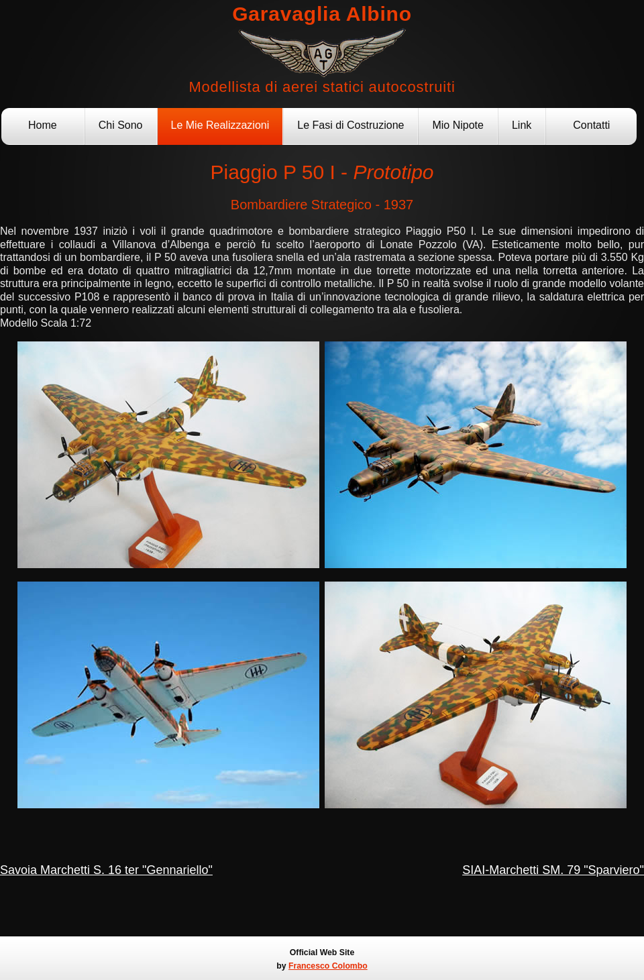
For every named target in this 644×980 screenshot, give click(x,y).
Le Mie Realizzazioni (220, 125)
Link (521, 125)
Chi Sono (121, 125)
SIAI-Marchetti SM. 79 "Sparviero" (553, 870)
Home (42, 125)
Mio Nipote (457, 125)
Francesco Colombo (328, 966)
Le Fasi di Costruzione (350, 125)
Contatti (591, 125)
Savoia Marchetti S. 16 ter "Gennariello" (106, 870)
